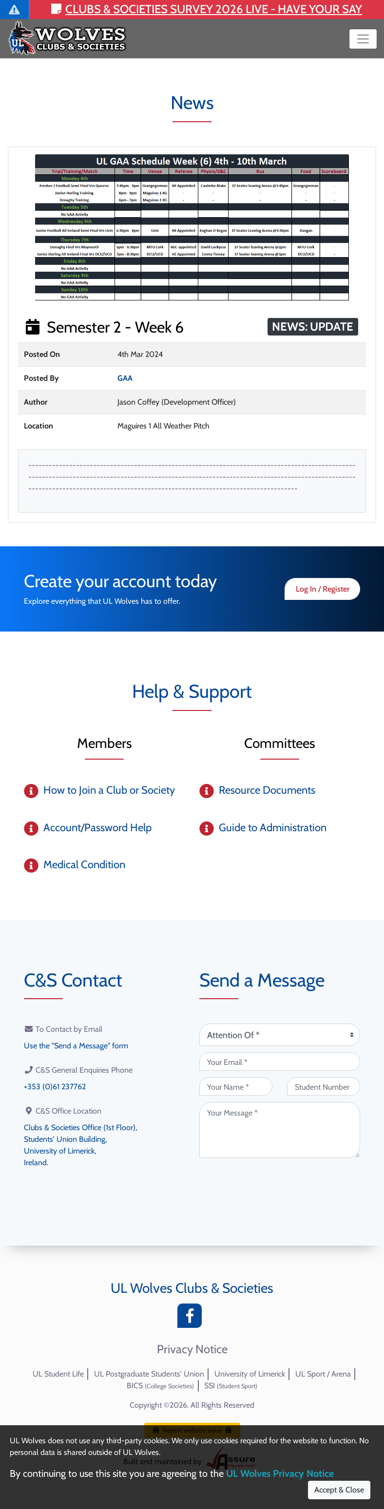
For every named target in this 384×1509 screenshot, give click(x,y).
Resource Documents (267, 790)
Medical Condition (84, 864)
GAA (125, 378)
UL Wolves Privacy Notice (280, 1473)
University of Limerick (249, 1374)
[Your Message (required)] (279, 1130)
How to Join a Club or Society (109, 790)
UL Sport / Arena (323, 1374)
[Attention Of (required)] (279, 1035)
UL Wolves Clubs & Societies (192, 1288)
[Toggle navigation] (363, 39)
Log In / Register (322, 589)
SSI (230, 1385)
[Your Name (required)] (235, 1086)
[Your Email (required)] (279, 1061)
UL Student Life (58, 1374)
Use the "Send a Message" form (76, 1045)
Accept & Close (339, 1489)
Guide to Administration (272, 827)
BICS (160, 1385)
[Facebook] (192, 1318)
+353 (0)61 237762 (55, 1086)
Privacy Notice (192, 1349)
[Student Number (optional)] (323, 1086)
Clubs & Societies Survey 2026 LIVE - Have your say (206, 9)
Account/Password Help (97, 827)
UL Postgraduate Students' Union (149, 1374)
